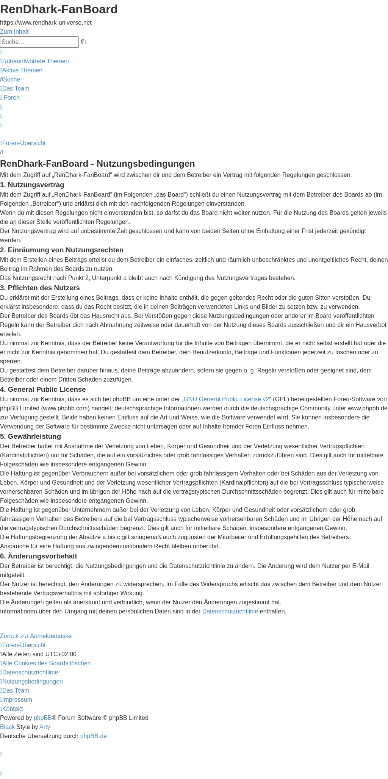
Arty (44, 727)
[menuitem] (34, 61)
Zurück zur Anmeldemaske (36, 636)
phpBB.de (93, 736)
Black (7, 727)
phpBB (43, 718)
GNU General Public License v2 (226, 399)
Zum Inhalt (14, 31)
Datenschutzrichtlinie (230, 611)
